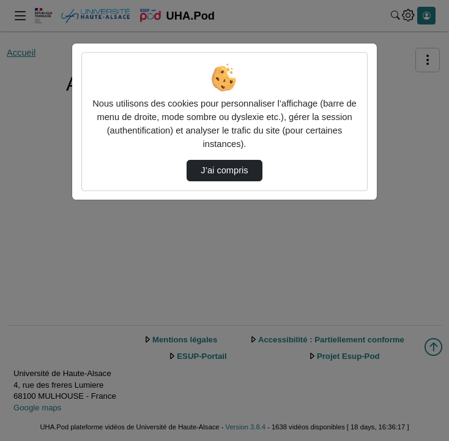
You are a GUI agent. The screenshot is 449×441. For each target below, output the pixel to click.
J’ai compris (224, 170)
